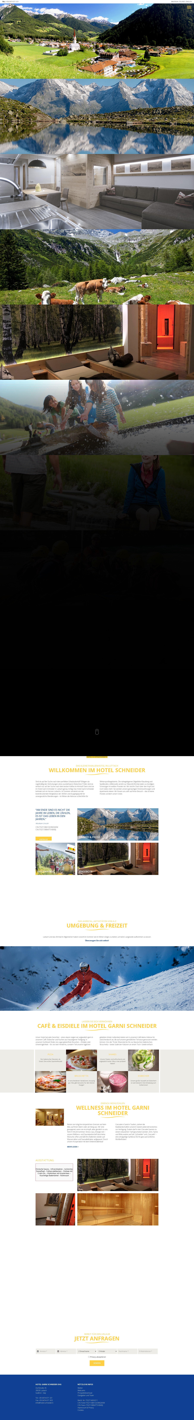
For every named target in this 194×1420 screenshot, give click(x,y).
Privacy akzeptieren (98, 1357)
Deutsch (174, 2)
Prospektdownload (85, 1393)
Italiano (182, 2)
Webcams (81, 1390)
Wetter (80, 1388)
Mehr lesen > (73, 1147)
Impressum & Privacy (86, 1407)
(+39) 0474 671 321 (10, 2)
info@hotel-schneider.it (44, 1403)
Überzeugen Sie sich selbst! (97, 940)
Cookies (81, 1410)
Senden (97, 1363)
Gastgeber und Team (86, 1395)
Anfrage (43, 839)
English (189, 2)
